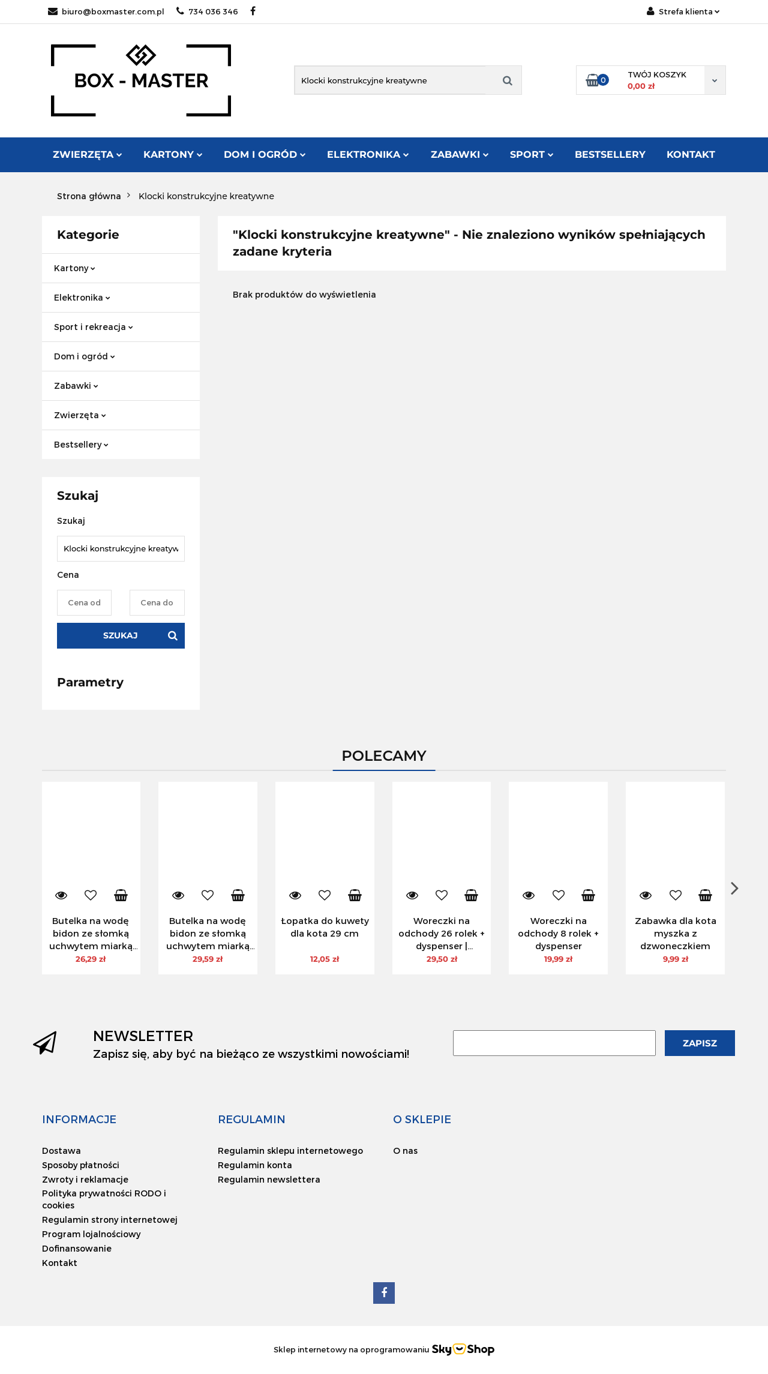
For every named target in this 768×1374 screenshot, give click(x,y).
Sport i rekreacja (93, 327)
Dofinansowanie (77, 1248)
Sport (532, 154)
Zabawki (460, 154)
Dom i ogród (265, 154)
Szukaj (120, 635)
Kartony (173, 154)
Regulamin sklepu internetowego (290, 1150)
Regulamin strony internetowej (110, 1219)
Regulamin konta (255, 1165)
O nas (405, 1150)
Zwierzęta (87, 154)
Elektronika (368, 154)
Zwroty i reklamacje (85, 1179)
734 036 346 (207, 11)
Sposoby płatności (80, 1165)
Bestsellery (610, 154)
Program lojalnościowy (91, 1234)
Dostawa (61, 1150)
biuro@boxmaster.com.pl (106, 11)
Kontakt (691, 154)
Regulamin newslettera (269, 1179)
